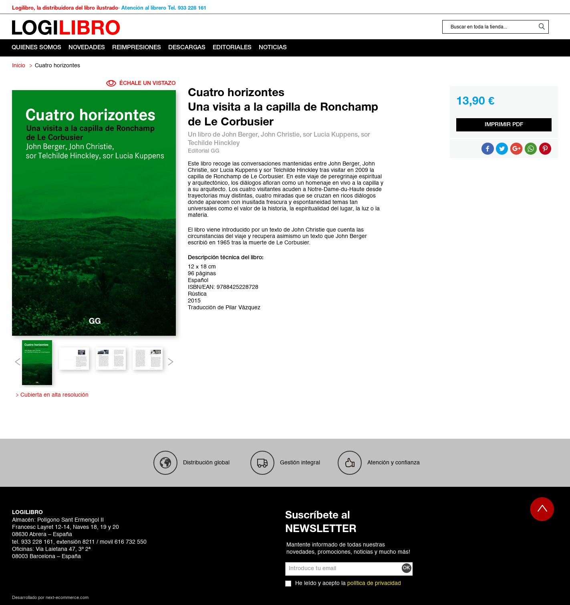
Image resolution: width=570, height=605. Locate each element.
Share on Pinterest (545, 148)
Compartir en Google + (516, 148)
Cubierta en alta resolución (53, 395)
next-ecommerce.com (67, 598)
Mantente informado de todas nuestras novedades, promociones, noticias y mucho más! (348, 548)
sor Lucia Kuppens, (332, 135)
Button (530, 148)
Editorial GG (204, 151)
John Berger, (241, 135)
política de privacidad (374, 583)
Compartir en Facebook (487, 148)
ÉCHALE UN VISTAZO (141, 83)
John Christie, (282, 135)
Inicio (18, 66)
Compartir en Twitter (501, 148)
